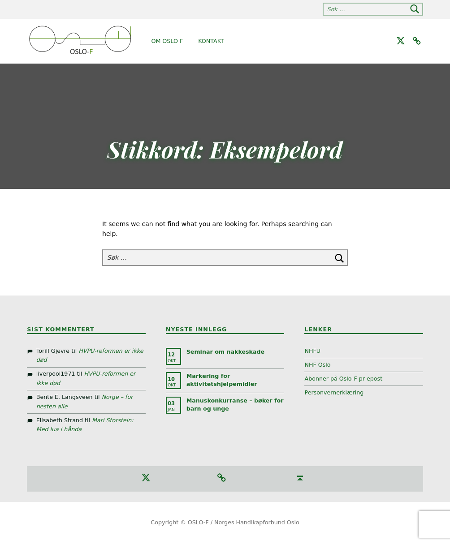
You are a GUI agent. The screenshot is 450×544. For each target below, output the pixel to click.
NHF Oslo (317, 364)
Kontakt (211, 41)
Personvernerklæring (333, 392)
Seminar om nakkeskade (225, 351)
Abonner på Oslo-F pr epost (343, 378)
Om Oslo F (167, 41)
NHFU (312, 350)
